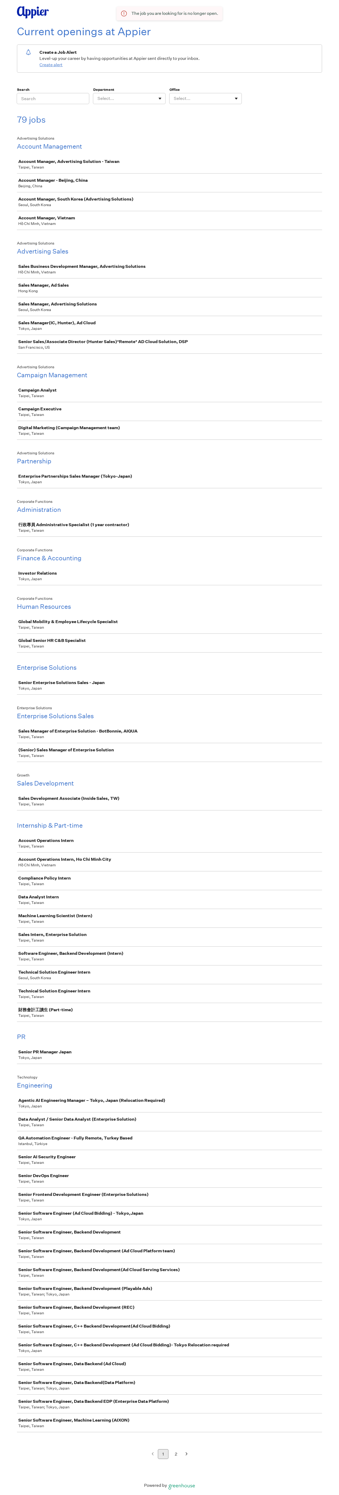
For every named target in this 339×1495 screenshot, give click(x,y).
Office (175, 89)
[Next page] (187, 1454)
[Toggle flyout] (160, 98)
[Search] (53, 98)
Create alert (51, 64)
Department (103, 89)
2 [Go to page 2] (176, 1454)
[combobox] (97, 98)
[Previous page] (153, 1454)
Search (23, 89)
